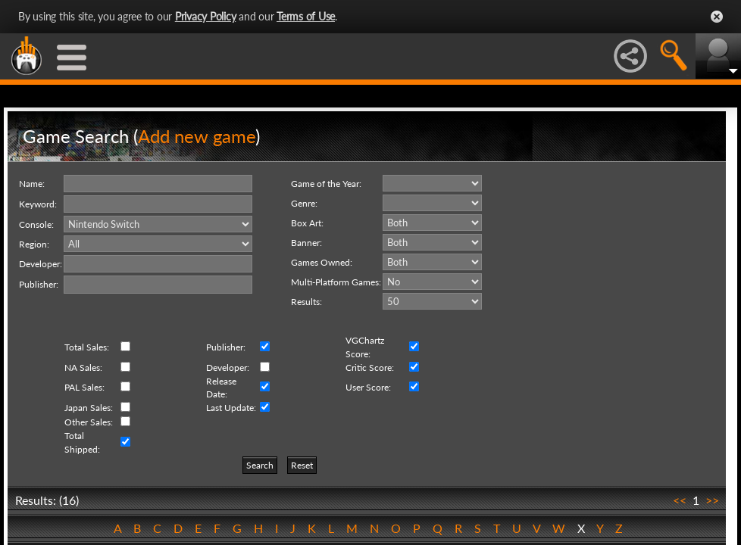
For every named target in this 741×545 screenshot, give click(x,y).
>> (712, 500)
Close (717, 17)
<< (679, 500)
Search (260, 465)
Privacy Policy (205, 16)
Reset (302, 465)
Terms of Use (306, 16)
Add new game (196, 136)
